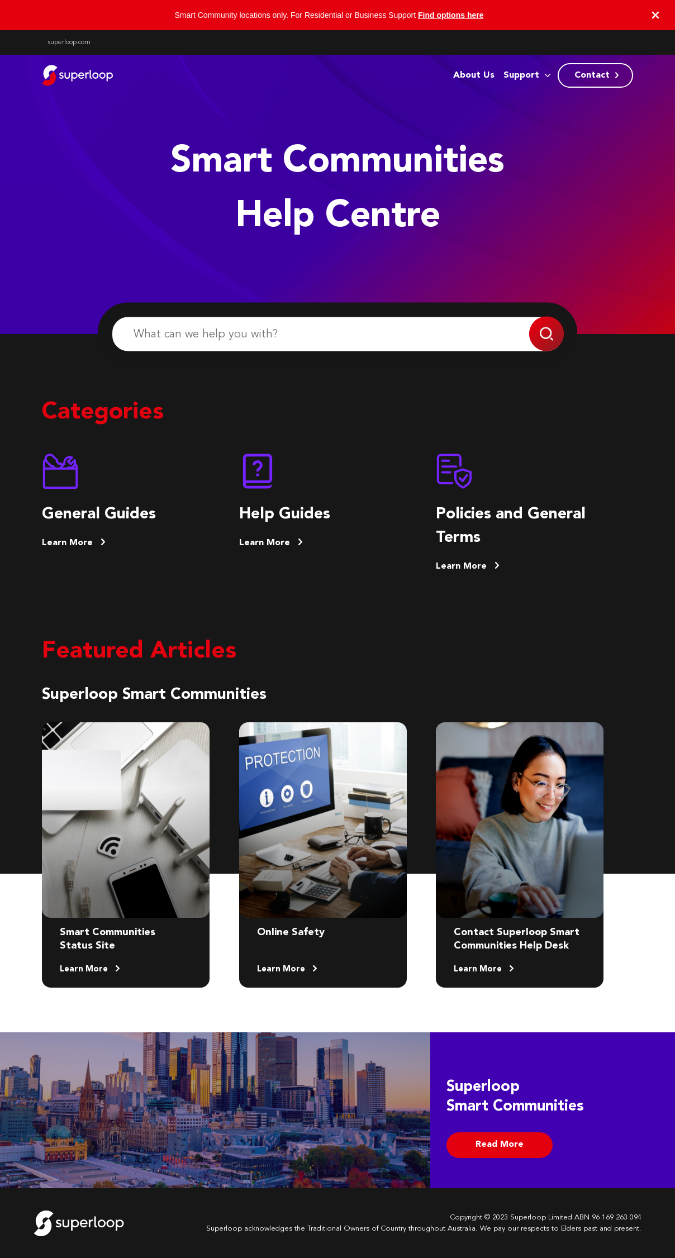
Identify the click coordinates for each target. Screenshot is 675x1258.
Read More (500, 1144)
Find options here (450, 15)
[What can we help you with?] (337, 334)
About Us (474, 75)
